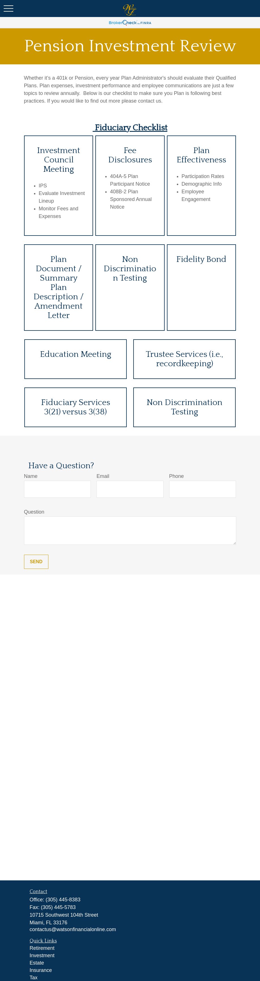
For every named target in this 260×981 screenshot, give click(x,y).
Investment (42, 955)
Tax (34, 977)
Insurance (41, 970)
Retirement (42, 948)
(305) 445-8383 (63, 899)
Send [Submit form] (36, 561)
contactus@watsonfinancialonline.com (73, 929)
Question (34, 512)
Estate (37, 963)
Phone (176, 476)
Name (31, 476)
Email (102, 476)
